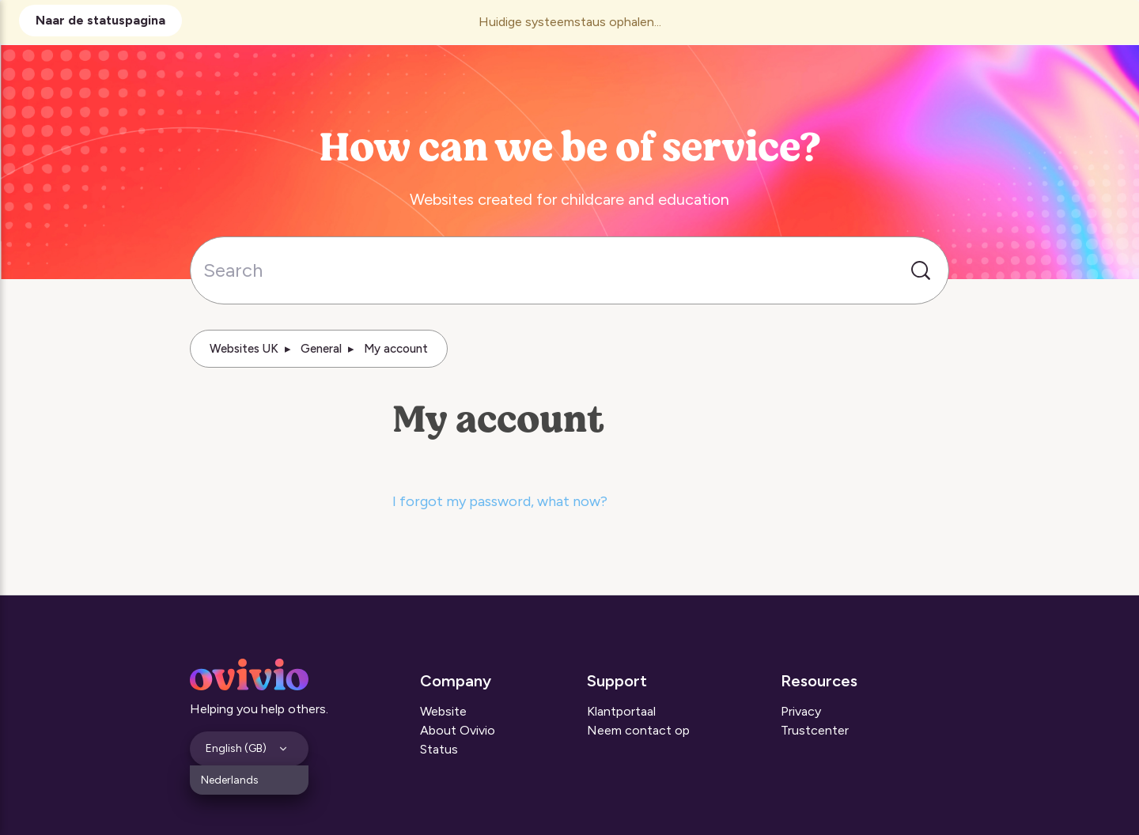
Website (443, 711)
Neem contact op (638, 730)
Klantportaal (621, 711)
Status (439, 749)
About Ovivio (457, 730)
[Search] (569, 270)
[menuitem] (249, 780)
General (321, 349)
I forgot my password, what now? (499, 501)
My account (396, 349)
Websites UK (244, 349)
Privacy (801, 711)
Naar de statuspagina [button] (100, 20)
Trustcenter (815, 730)
